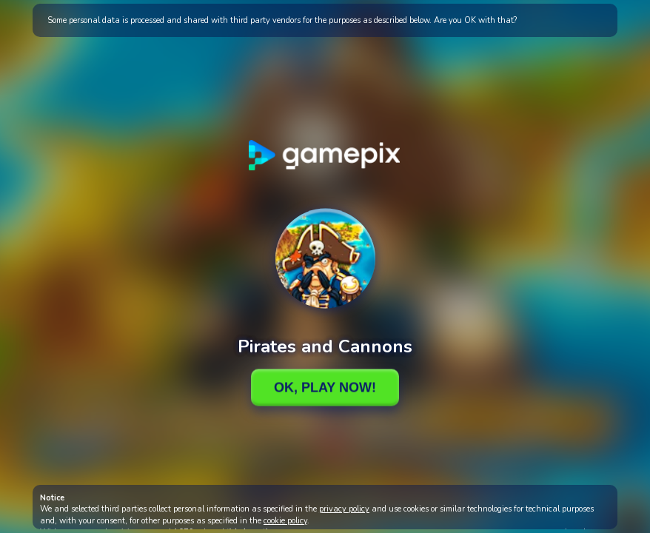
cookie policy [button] (285, 520)
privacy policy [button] (344, 508)
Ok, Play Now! (325, 387)
